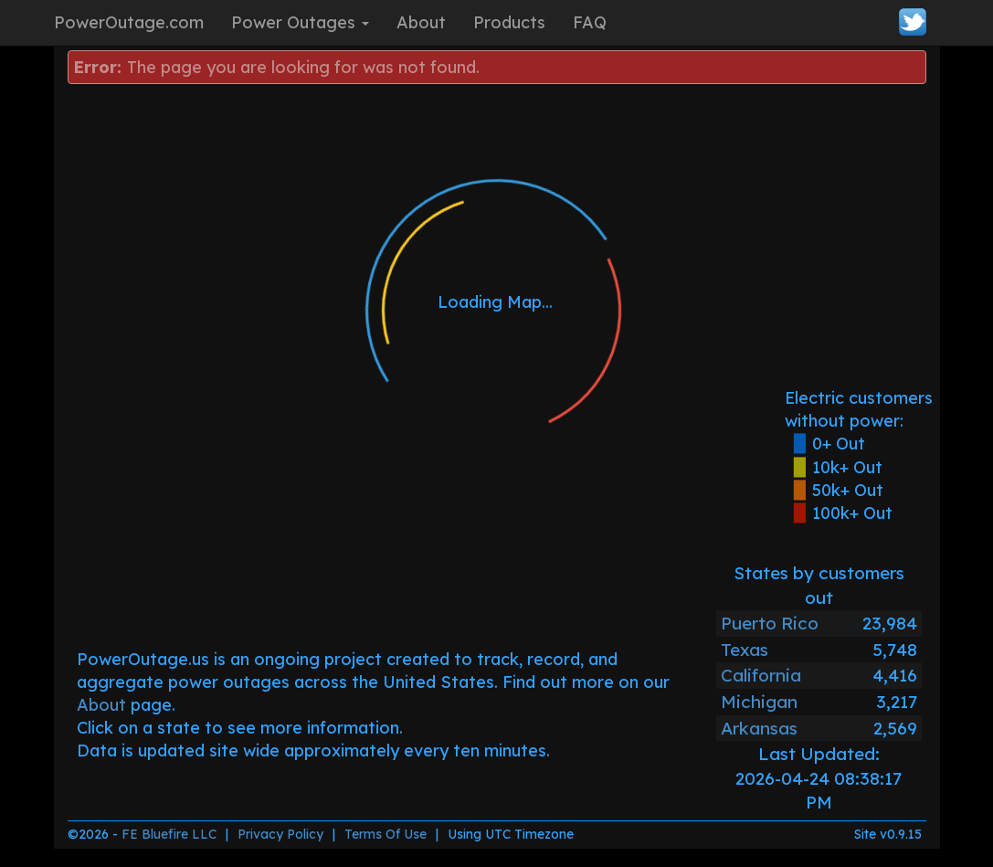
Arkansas (759, 728)
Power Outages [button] (300, 22)
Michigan (759, 702)
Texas (744, 650)
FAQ (590, 22)
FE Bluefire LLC (169, 834)
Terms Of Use (385, 834)
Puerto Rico (770, 623)
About (421, 22)
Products (509, 22)
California (761, 675)
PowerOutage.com (129, 22)
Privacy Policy (280, 834)
